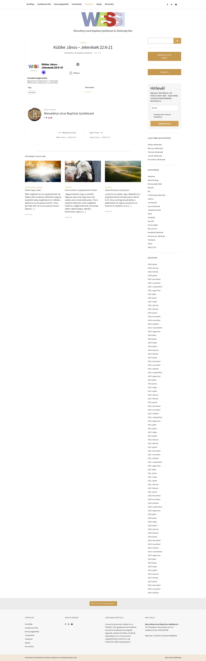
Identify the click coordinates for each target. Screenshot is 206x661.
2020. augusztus (154, 510)
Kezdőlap (30, 4)
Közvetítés (109, 4)
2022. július (152, 425)
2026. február (153, 272)
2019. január (152, 581)
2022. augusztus (154, 421)
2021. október (153, 458)
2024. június (152, 339)
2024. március (153, 350)
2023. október (153, 369)
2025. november (154, 283)
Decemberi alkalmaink (156, 159)
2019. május (152, 566)
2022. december (154, 406)
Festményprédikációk (156, 195)
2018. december (154, 585)
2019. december (154, 540)
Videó (150, 243)
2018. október (153, 592)
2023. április (152, 391)
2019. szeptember (155, 551)
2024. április (152, 346)
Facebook (65, 624)
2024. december (154, 316)
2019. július (152, 559)
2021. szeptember (155, 462)
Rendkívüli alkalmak (155, 232)
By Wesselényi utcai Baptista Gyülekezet (78, 53)
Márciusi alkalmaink (155, 148)
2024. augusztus (154, 331)
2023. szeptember (155, 372)
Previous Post (53, 135)
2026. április (152, 264)
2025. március (153, 305)
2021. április (152, 480)
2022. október (153, 413)
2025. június (152, 298)
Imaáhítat (151, 217)
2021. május (152, 477)
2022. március (153, 439)
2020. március (153, 529)
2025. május (152, 301)
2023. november (154, 365)
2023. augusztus (154, 376)
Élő (149, 191)
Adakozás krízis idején (164, 56)
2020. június (152, 518)
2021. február (153, 488)
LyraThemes (177, 658)
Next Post (112, 135)
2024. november (154, 320)
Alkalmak (151, 176)
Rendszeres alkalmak (156, 236)
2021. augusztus (154, 466)
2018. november (154, 589)
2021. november (154, 454)
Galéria (150, 199)
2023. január (152, 402)
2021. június (152, 473)
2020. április (152, 525)
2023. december (154, 361)
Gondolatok (77, 4)
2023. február (153, 398)
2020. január (152, 536)
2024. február (153, 354)
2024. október (153, 324)
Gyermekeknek (154, 206)
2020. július (152, 514)
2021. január (152, 492)
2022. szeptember (155, 417)
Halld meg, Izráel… (34, 190)
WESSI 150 (152, 247)
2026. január (152, 275)
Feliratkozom (164, 123)
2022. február (153, 443)
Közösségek (153, 225)
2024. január (152, 357)
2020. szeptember (155, 507)
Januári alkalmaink (155, 156)
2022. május (152, 432)
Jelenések (32, 92)
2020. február (153, 533)
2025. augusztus (154, 290)
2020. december (154, 495)
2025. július (152, 294)
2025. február (153, 309)
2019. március (153, 574)
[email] (164, 108)
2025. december (154, 279)
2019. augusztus (154, 555)
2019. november (154, 544)
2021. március (153, 484)
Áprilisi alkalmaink (155, 144)
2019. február (153, 578)
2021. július (152, 469)
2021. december (154, 451)
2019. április (152, 570)
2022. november (154, 410)
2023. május (152, 387)
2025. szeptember (155, 286)
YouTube (72, 624)
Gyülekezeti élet (44, 4)
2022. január (152, 447)
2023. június (152, 383)
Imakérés (164, 72)
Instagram (68, 624)
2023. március (153, 395)
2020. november (154, 499)
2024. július (152, 335)
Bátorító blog (153, 180)
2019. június (152, 563)
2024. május (152, 342)
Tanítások (89, 4)
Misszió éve (152, 228)
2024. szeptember (155, 328)
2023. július (152, 380)
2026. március (153, 268)
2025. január (152, 313)
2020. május (152, 522)
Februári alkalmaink (155, 152)
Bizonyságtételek (61, 4)
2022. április (152, 436)
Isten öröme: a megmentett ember (81, 190)
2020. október (153, 503)
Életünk (151, 187)
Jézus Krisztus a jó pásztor (117, 190)
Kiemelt (151, 221)
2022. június (152, 428)
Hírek (150, 214)
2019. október (153, 548)
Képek (99, 4)
